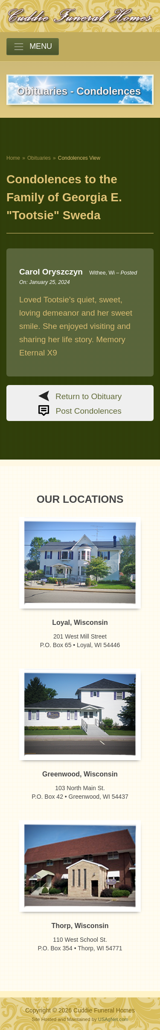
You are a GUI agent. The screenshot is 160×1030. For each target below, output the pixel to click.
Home (13, 158)
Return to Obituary (88, 396)
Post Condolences (89, 410)
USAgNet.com (113, 1019)
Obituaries (39, 158)
